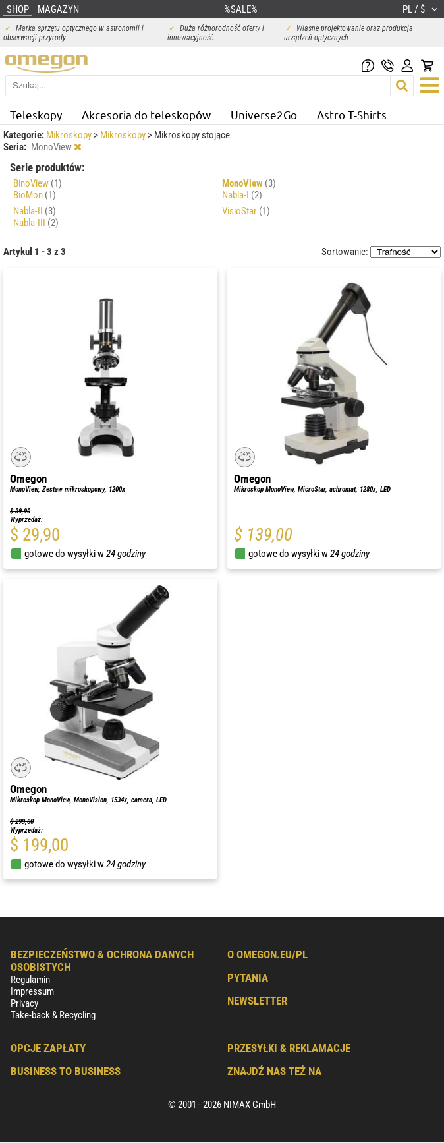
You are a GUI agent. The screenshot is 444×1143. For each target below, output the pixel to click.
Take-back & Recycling (53, 1015)
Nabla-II (34, 211)
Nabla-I (242, 195)
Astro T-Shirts (352, 114)
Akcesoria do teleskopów (146, 114)
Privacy (24, 1003)
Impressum (32, 991)
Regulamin (30, 979)
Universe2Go (264, 114)
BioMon (34, 195)
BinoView (37, 183)
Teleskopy (36, 114)
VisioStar (246, 211)
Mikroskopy (70, 135)
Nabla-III (36, 223)
